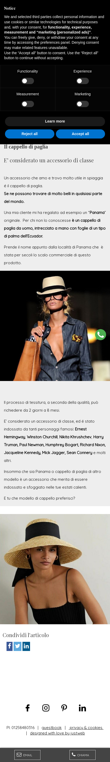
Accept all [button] (80, 751)
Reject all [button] (30, 751)
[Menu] (5, 6)
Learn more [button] (55, 739)
